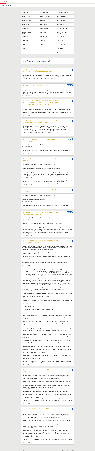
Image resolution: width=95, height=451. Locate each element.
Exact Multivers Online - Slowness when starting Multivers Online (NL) (40, 86)
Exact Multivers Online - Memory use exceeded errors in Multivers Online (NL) (40, 190)
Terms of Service (44, 61)
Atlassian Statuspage (37, 60)
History (23, 450)
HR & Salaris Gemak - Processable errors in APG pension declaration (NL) (38, 370)
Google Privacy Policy (33, 61)
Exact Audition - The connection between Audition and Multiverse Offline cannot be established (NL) (40, 213)
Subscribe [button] (70, 69)
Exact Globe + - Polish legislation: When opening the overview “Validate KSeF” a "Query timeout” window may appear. (39, 70)
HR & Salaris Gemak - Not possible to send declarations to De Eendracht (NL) (39, 159)
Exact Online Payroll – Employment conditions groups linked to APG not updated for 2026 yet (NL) (41, 241)
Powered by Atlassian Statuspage (67, 450)
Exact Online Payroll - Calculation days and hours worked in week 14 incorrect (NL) (40, 140)
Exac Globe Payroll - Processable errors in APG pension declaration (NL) (41, 409)
